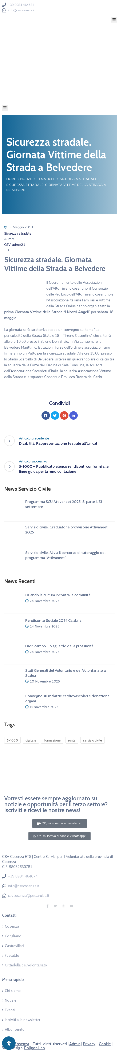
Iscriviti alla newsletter (22, 1020)
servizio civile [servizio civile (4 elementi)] (92, 740)
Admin (74, 1043)
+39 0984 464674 (21, 5)
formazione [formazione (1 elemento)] (52, 740)
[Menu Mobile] (114, 20)
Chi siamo (13, 991)
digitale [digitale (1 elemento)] (30, 740)
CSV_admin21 (14, 244)
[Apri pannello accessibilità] (9, 1043)
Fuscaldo (12, 955)
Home (11, 179)
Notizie (26, 179)
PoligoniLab (34, 1047)
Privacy (89, 1043)
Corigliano (13, 936)
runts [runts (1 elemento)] (72, 740)
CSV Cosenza (17, 1043)
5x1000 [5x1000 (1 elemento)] (12, 740)
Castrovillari (14, 946)
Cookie (105, 1043)
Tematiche (46, 179)
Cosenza (12, 926)
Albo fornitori (16, 1029)
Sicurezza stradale (78, 179)
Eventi (10, 1010)
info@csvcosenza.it (21, 10)
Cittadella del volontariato (26, 965)
